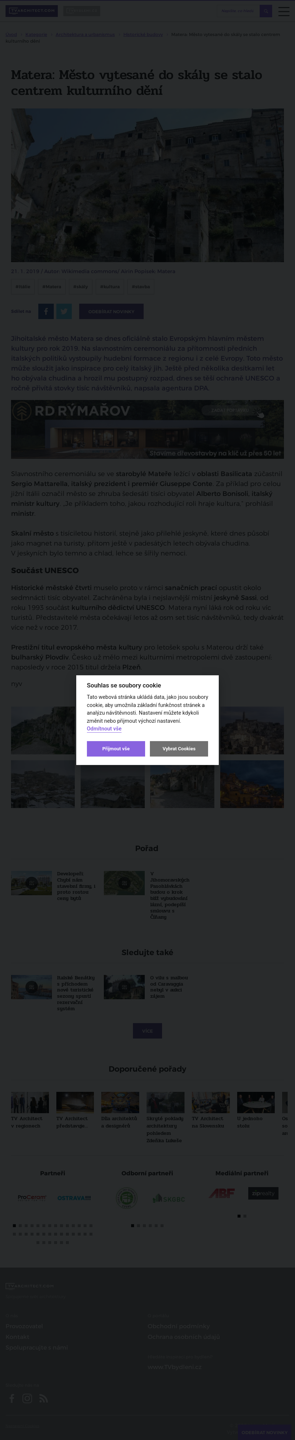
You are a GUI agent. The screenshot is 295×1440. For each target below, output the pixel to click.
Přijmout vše (116, 748)
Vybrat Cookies (178, 748)
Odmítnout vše (104, 729)
